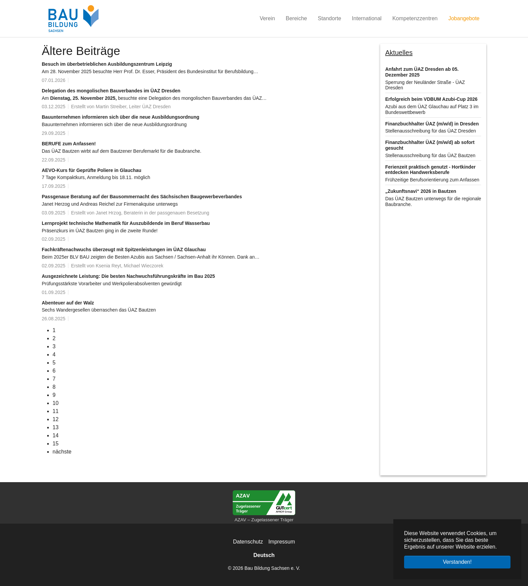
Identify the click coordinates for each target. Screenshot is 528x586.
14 (56, 435)
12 (56, 419)
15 (56, 443)
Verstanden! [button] (457, 562)
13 (56, 427)
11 (56, 411)
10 (56, 403)
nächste (62, 452)
